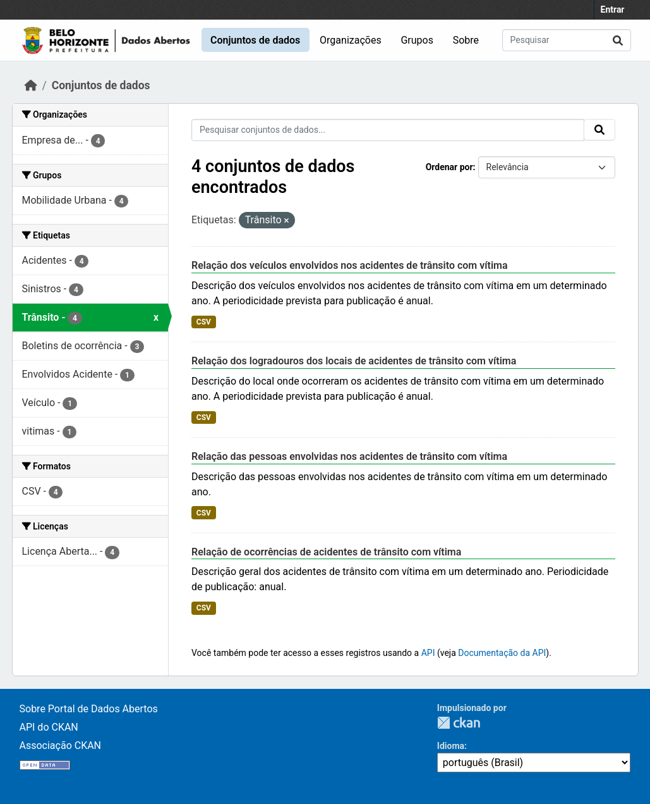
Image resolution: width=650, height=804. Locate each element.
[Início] (31, 85)
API (428, 653)
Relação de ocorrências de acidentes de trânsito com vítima (326, 552)
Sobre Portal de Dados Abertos (89, 709)
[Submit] (618, 40)
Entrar (613, 9)
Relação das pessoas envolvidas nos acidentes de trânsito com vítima (349, 456)
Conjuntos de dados (255, 40)
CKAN (458, 722)
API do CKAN (49, 727)
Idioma (450, 746)
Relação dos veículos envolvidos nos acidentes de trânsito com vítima (349, 265)
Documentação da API (502, 653)
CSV (203, 322)
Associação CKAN (61, 745)
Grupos (416, 40)
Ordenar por (449, 167)
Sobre (466, 40)
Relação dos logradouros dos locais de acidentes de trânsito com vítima (353, 361)
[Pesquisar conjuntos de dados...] (566, 40)
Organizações (351, 40)
